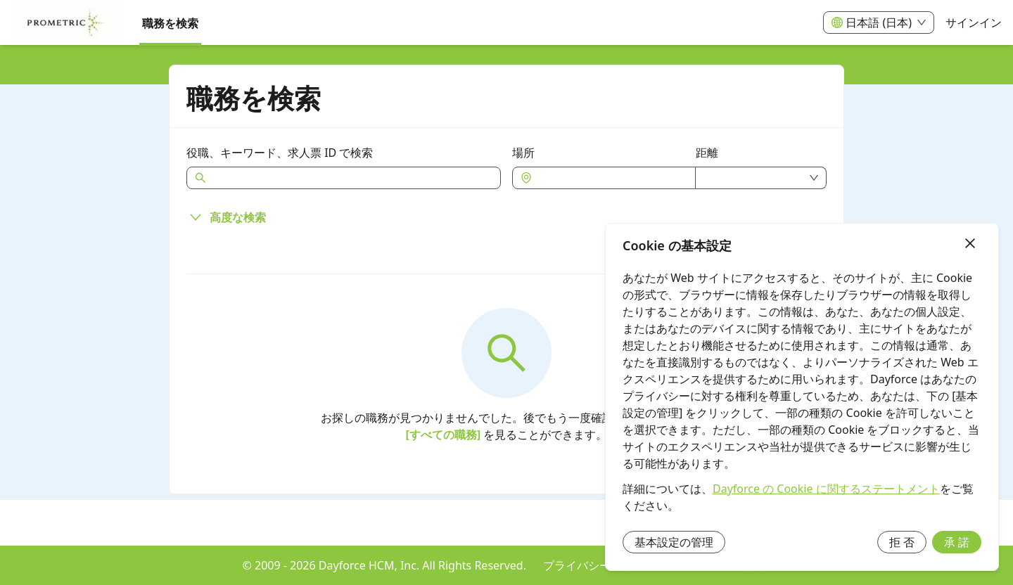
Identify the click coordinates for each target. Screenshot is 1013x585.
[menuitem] (65, 23)
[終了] (970, 244)
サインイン (973, 22)
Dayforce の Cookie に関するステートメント (826, 488)
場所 (523, 152)
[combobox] (611, 177)
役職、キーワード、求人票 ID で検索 (279, 152)
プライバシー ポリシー (600, 565)
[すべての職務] (443, 434)
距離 (707, 152)
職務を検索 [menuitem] (170, 23)
